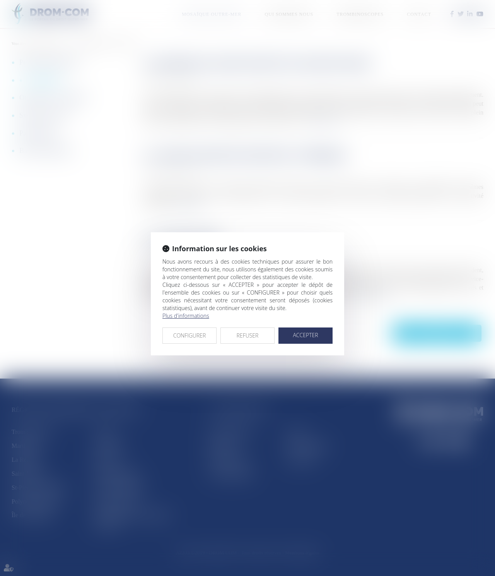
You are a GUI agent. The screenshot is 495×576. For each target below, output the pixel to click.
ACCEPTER (305, 335)
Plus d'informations (185, 315)
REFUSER (248, 335)
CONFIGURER (189, 335)
